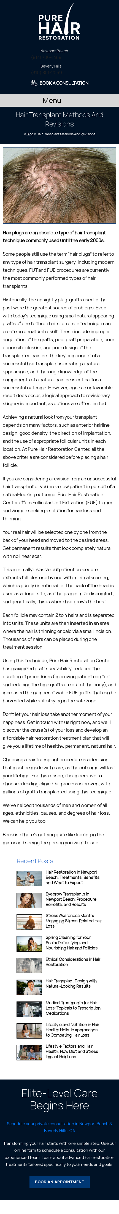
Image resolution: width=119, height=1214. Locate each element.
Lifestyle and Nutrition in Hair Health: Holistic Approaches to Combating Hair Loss (72, 1030)
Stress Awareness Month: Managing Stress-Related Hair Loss (74, 921)
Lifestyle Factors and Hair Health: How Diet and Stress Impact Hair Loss (72, 1051)
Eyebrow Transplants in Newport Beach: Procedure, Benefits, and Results (72, 899)
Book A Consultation (64, 83)
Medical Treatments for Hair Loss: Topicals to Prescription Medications (73, 1008)
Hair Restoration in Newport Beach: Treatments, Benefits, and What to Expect (73, 877)
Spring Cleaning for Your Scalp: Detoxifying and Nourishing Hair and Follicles (72, 943)
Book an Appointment (59, 1182)
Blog (30, 134)
